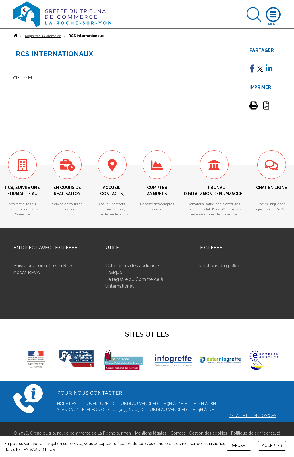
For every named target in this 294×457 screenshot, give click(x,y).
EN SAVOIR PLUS (39, 449)
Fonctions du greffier (218, 265)
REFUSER (238, 445)
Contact (178, 433)
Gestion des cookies (208, 433)
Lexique (113, 272)
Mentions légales (151, 433)
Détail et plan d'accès (252, 415)
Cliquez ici (22, 78)
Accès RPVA (26, 272)
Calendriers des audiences (132, 265)
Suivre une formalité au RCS (42, 265)
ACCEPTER (272, 445)
